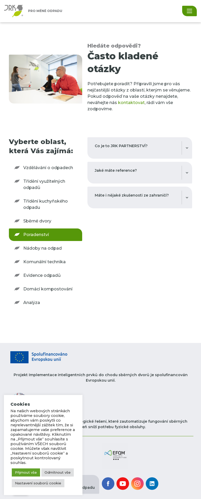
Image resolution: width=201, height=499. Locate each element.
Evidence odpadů (42, 275)
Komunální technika (44, 261)
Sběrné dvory (37, 221)
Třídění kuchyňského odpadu (45, 204)
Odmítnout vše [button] (57, 472)
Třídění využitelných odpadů (44, 184)
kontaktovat (131, 102)
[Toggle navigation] (189, 11)
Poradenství (36, 234)
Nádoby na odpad (42, 248)
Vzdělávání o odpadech (48, 167)
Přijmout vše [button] (26, 472)
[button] (115, 455)
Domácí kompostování (47, 288)
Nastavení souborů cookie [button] (38, 483)
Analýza (31, 302)
